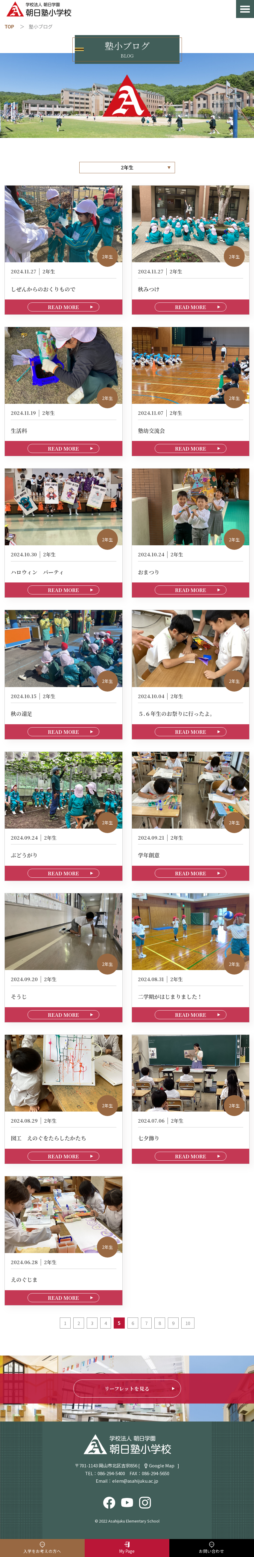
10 (187, 1323)
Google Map (161, 1465)
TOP (9, 26)
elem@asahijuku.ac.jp (135, 1481)
